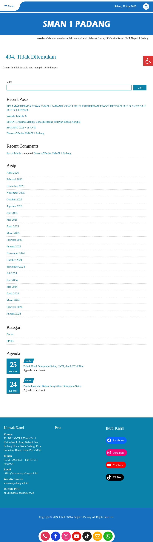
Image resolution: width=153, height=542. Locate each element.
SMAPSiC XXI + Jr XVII (21, 127)
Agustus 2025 (14, 206)
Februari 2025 (14, 239)
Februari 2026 (14, 179)
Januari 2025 (14, 246)
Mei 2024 (12, 286)
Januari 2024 (14, 313)
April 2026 (13, 172)
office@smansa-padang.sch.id (20, 473)
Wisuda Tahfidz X (17, 115)
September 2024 (16, 266)
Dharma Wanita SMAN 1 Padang (25, 133)
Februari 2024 (14, 306)
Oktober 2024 (14, 259)
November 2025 (16, 192)
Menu (9, 6)
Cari (9, 81)
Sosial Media (14, 153)
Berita (10, 334)
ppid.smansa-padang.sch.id (19, 492)
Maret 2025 (13, 233)
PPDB (10, 341)
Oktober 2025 (14, 199)
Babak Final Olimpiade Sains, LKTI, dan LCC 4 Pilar (53, 366)
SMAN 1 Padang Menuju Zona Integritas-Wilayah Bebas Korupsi (44, 121)
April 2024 (13, 293)
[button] (148, 61)
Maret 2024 (13, 300)
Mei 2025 (12, 219)
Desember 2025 (15, 186)
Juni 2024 (12, 280)
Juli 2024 (12, 273)
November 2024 (16, 253)
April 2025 (13, 226)
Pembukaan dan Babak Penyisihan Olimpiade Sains (52, 386)
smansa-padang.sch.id (16, 483)
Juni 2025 (12, 212)
